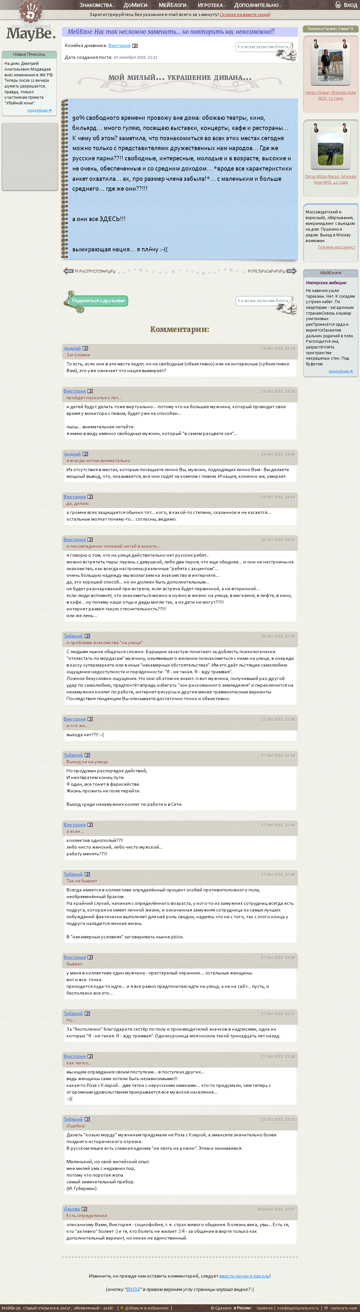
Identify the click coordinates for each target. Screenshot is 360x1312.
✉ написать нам (340, 1308)
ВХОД (133, 1289)
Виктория (119, 45)
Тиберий (73, 636)
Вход (346, 5)
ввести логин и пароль (244, 1276)
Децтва (72, 1209)
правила (265, 1308)
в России (242, 1308)
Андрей (72, 348)
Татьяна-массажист (336, 247)
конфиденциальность (298, 1308)
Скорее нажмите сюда (244, 14)
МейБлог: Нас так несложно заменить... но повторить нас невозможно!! (171, 31)
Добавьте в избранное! (144, 1308)
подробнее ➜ (39, 110)
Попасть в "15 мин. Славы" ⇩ (331, 29)
